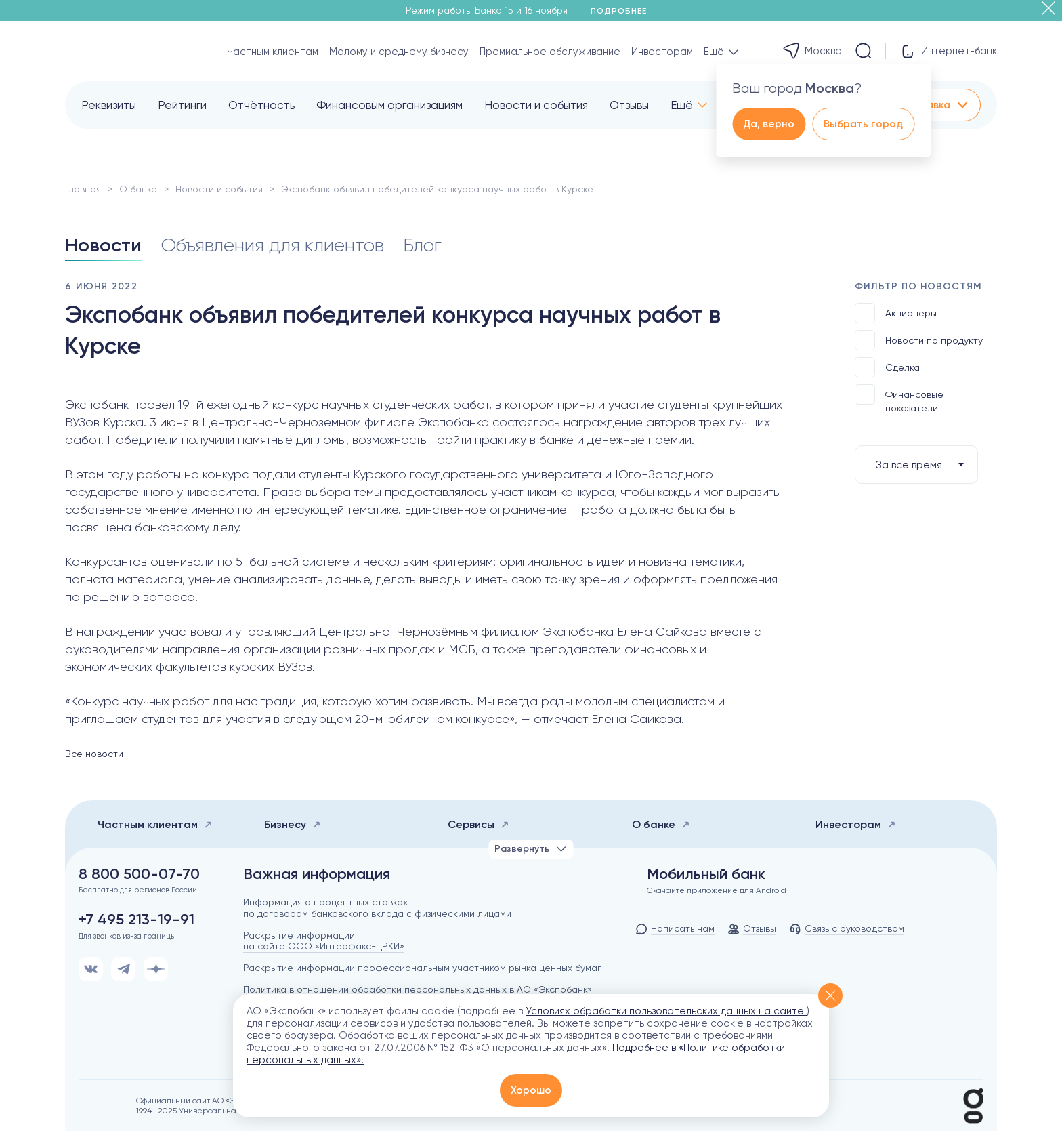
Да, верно (768, 124)
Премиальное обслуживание (550, 51)
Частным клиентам (272, 51)
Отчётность (261, 105)
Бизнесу (292, 824)
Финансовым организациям (389, 105)
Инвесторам (662, 51)
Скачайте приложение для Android (716, 890)
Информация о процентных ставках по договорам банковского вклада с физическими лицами (377, 908)
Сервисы (478, 824)
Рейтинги (182, 105)
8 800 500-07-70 (139, 874)
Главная (83, 189)
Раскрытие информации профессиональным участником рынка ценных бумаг (422, 967)
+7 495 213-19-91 (136, 919)
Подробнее (623, 11)
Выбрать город (863, 124)
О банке (138, 189)
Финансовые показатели (899, 398)
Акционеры (896, 313)
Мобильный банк (706, 874)
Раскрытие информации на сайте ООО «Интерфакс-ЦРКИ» (323, 941)
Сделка (887, 367)
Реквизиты (108, 105)
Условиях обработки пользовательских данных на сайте (666, 1011)
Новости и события (536, 105)
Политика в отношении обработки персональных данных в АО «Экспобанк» (417, 989)
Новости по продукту (919, 340)
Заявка (942, 105)
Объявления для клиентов (272, 245)
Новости (103, 245)
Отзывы (629, 105)
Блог (422, 245)
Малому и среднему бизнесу (399, 51)
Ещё (682, 105)
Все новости (94, 753)
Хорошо (531, 1090)
